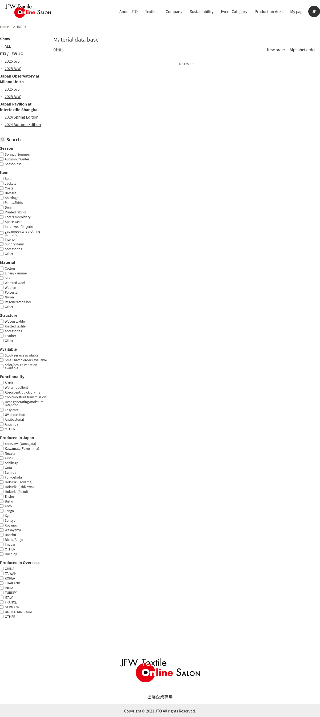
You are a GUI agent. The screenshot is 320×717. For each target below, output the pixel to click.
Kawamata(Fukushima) (22, 448)
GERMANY (12, 607)
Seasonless (13, 163)
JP (314, 11)
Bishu (9, 501)
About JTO (128, 11)
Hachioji (11, 554)
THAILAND (12, 583)
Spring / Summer (17, 154)
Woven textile (15, 321)
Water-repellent (16, 387)
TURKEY (11, 592)
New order (276, 49)
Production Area (269, 11)
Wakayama (13, 530)
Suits (8, 178)
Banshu (10, 534)
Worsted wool (15, 282)
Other (9, 253)
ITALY (9, 597)
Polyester (12, 292)
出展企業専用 (160, 697)
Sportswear (13, 221)
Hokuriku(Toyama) (19, 482)
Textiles (151, 11)
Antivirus (11, 424)
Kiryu (9, 458)
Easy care (12, 409)
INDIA (9, 587)
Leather (10, 335)
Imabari (10, 544)
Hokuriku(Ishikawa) (19, 486)
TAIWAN (11, 573)
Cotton (10, 268)
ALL (9, 46)
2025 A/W (14, 68)
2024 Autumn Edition (24, 124)
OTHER (10, 429)
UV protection (15, 414)
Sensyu (10, 520)
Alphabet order (303, 49)
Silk (7, 278)
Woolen (10, 287)
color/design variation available (21, 366)
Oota (8, 467)
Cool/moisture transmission (25, 397)
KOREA (10, 578)
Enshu (9, 496)
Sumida (10, 472)
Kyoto (9, 515)
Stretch (10, 382)
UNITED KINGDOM (18, 611)
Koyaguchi (12, 525)
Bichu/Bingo (14, 539)
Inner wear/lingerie (19, 226)
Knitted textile (15, 326)
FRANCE (11, 602)
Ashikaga (11, 462)
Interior (10, 239)
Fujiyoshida (13, 477)
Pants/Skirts (14, 202)
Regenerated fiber (18, 301)
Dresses (10, 193)
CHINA (9, 568)
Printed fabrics (15, 212)
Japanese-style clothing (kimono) (22, 233)
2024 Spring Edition (23, 117)
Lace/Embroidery (17, 216)
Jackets (10, 183)
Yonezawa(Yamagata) (20, 443)
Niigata (10, 453)
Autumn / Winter (17, 159)
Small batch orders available (26, 360)
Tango (9, 510)
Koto (8, 506)
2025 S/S (13, 61)
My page (297, 11)
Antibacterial (14, 419)
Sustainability (202, 11)
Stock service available (21, 355)
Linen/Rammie (16, 273)
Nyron (9, 297)
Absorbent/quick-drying (22, 392)
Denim (10, 207)
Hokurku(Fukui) (16, 491)
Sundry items (15, 244)
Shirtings (11, 197)
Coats (9, 188)
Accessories (13, 248)
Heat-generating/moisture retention (24, 403)
